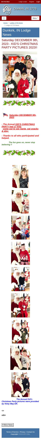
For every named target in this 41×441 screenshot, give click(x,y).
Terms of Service (12, 432)
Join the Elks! (5, 2)
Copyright (14, 434)
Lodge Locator (23, 2)
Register (31, 2)
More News (8, 425)
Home (5, 23)
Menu (35, 18)
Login (38, 2)
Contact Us (31, 432)
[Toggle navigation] (4, 18)
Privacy (22, 432)
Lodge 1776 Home (16, 23)
